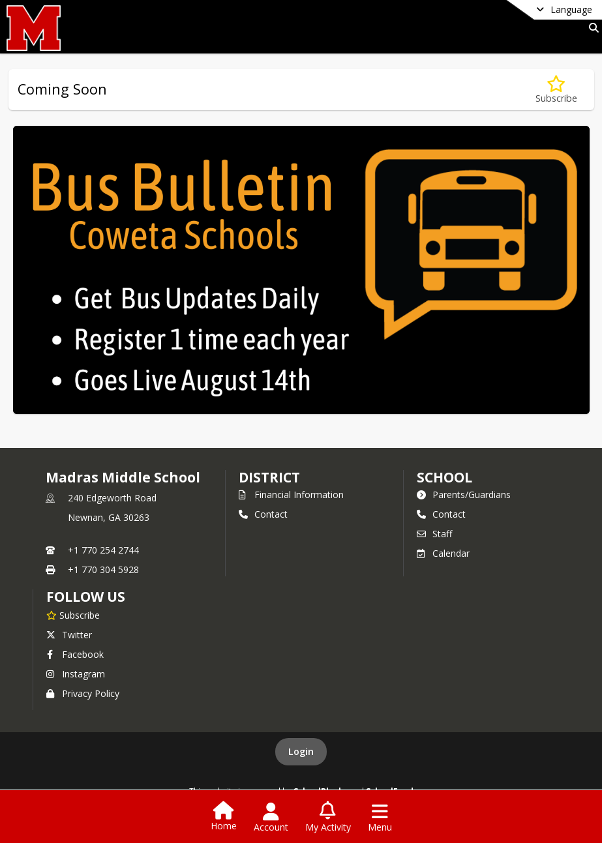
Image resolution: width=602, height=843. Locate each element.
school (444, 477)
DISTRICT (269, 477)
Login (301, 751)
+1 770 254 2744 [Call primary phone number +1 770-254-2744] (103, 550)
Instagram (75, 674)
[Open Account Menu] (271, 817)
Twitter (69, 635)
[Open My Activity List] (328, 817)
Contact (263, 514)
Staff (434, 533)
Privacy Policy (82, 693)
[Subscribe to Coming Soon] (556, 90)
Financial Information (291, 494)
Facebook (75, 654)
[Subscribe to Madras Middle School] (73, 615)
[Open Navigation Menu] (380, 817)
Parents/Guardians (464, 494)
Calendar (443, 553)
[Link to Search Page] (591, 28)
